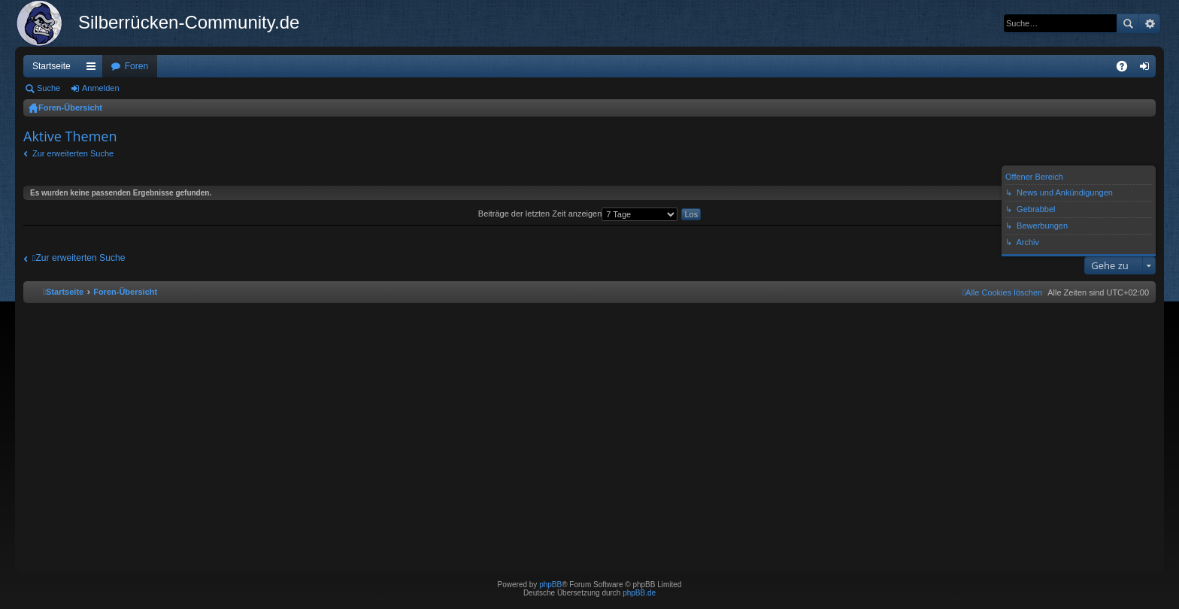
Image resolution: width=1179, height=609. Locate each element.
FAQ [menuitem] (1126, 69)
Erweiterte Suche (1149, 23)
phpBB (550, 584)
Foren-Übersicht (70, 107)
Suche (1128, 23)
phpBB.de (639, 593)
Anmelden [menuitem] (1148, 69)
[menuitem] (1002, 292)
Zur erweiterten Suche (73, 153)
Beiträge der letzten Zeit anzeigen (578, 213)
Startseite (51, 66)
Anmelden (101, 87)
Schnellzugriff (94, 69)
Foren (136, 66)
